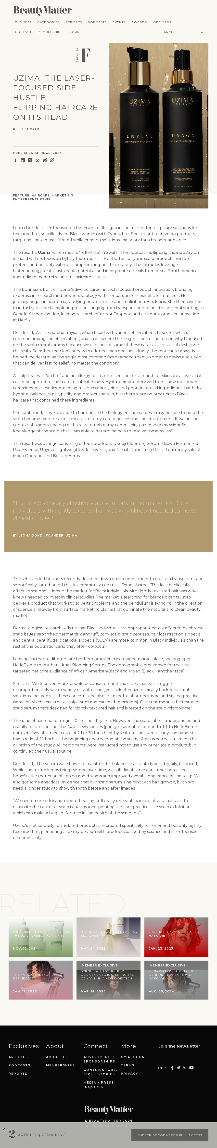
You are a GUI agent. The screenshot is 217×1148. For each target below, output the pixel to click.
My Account (134, 1057)
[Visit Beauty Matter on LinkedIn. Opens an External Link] (160, 1067)
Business (23, 22)
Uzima (44, 252)
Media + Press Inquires (99, 1085)
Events (119, 22)
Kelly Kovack (26, 129)
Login (73, 32)
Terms (127, 1065)
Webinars (162, 22)
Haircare (40, 195)
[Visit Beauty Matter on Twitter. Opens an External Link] (178, 1067)
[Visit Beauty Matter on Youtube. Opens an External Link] (191, 1067)
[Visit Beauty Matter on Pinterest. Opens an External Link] (184, 1067)
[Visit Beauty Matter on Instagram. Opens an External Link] (166, 1067)
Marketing (62, 195)
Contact (23, 32)
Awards (139, 22)
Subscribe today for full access (170, 1135)
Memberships (50, 32)
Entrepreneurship (32, 199)
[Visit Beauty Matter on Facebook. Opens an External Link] (172, 1067)
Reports (73, 22)
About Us (56, 1057)
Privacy (129, 1073)
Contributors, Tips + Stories (100, 1072)
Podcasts (97, 22)
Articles (18, 1057)
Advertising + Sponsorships (99, 1059)
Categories (48, 22)
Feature (21, 195)
